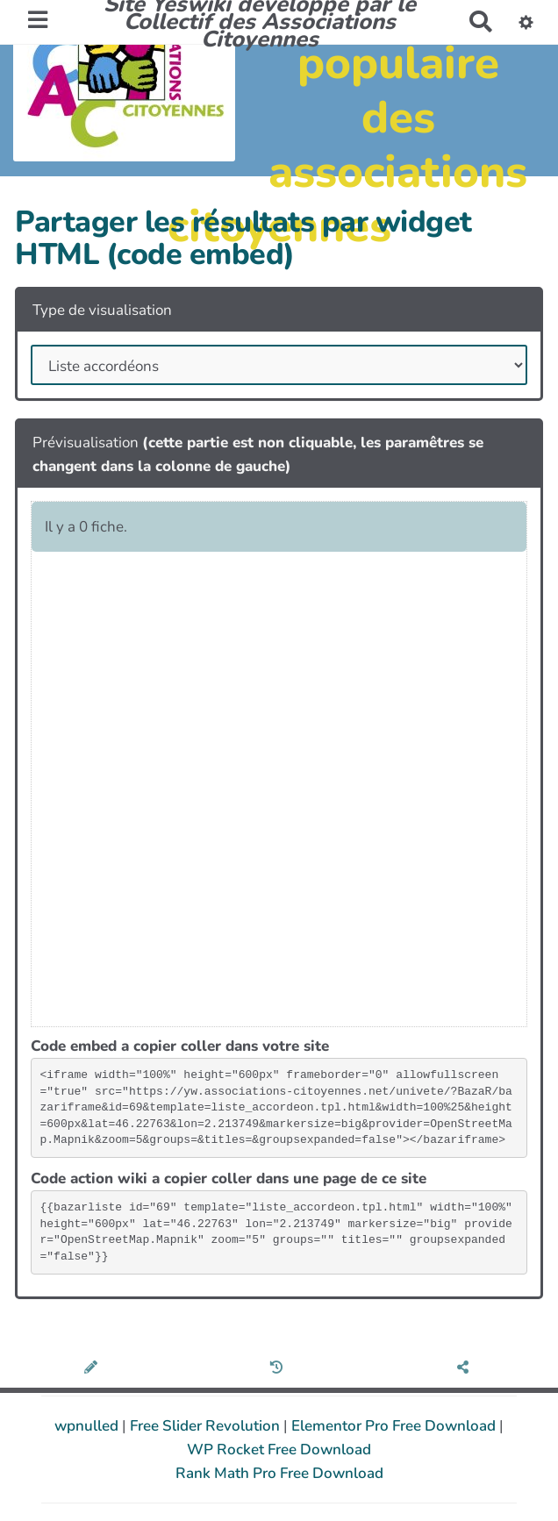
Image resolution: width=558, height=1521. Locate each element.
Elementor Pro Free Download (395, 1426)
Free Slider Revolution (206, 1426)
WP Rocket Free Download (279, 1449)
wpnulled (88, 1426)
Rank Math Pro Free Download (279, 1473)
